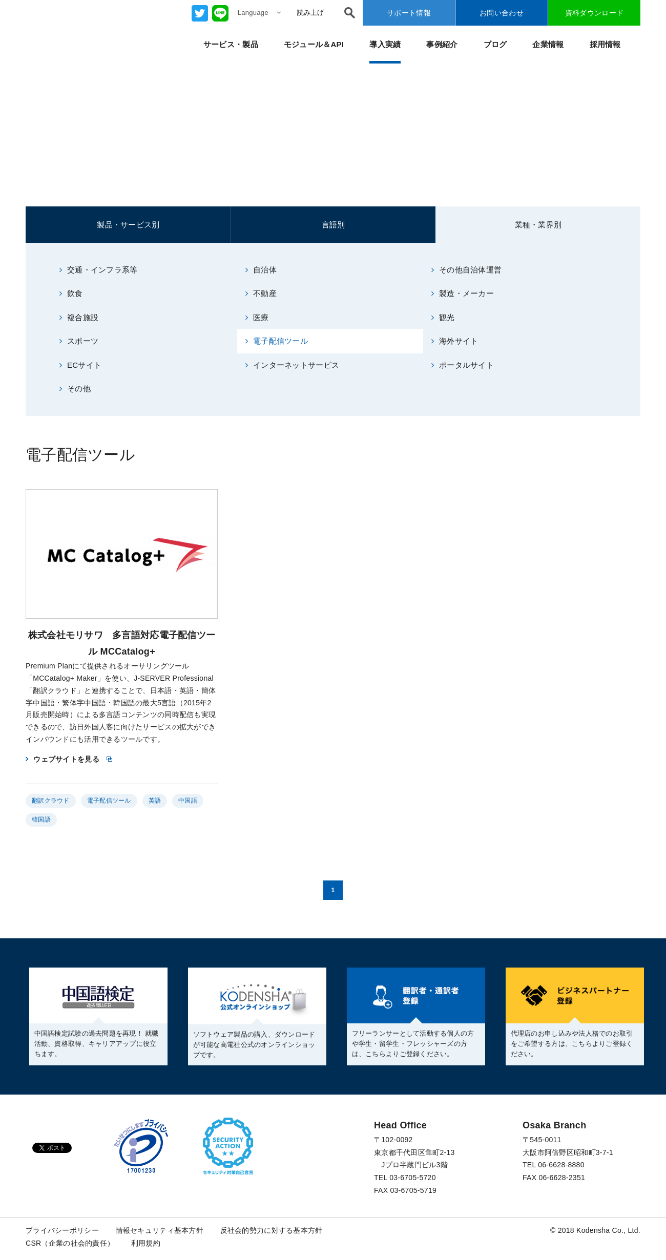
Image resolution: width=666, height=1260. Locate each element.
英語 (155, 800)
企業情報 (548, 44)
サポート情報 (409, 13)
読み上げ (310, 12)
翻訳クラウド (51, 800)
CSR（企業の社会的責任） (70, 1243)
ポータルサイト (462, 365)
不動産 (261, 293)
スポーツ (78, 341)
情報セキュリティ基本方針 (159, 1230)
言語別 (333, 224)
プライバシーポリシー (62, 1230)
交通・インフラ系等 (98, 269)
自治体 (261, 269)
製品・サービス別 (128, 224)
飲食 (71, 293)
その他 (75, 388)
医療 (257, 317)
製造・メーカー (462, 293)
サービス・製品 (230, 44)
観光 (443, 317)
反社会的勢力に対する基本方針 (271, 1230)
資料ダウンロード (594, 13)
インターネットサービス (292, 365)
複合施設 (78, 317)
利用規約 (145, 1243)
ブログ (495, 44)
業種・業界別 (538, 224)
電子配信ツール (276, 341)
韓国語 (41, 819)
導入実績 (385, 44)
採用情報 (605, 44)
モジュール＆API (314, 44)
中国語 (187, 800)
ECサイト (80, 365)
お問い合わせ (502, 13)
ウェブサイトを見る (66, 759)
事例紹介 (441, 44)
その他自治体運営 (466, 269)
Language (259, 12)
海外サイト (454, 341)
